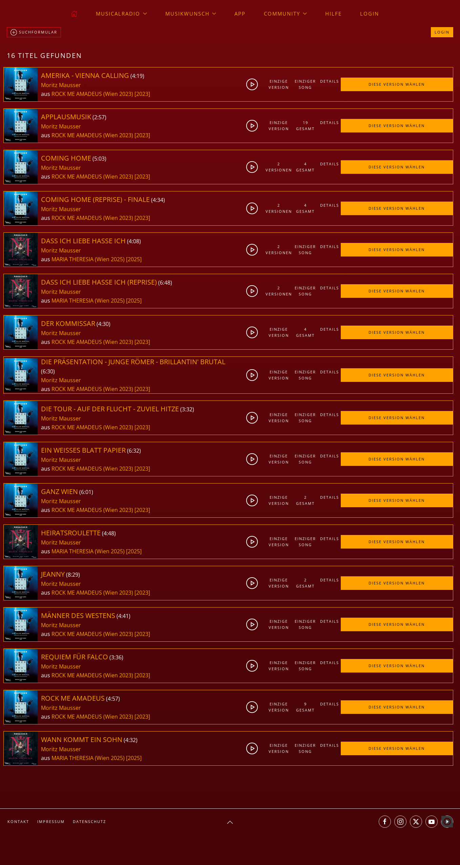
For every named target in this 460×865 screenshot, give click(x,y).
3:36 (116, 657)
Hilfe (333, 13)
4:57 (113, 698)
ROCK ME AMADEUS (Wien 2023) (92, 94)
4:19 (137, 76)
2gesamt (305, 500)
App (240, 13)
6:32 (134, 450)
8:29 (73, 574)
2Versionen (279, 166)
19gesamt (305, 125)
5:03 (99, 158)
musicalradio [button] (121, 13)
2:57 (99, 117)
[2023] (142, 94)
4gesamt (305, 166)
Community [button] (285, 13)
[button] (230, 822)
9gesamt (305, 707)
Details (329, 81)
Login (369, 13)
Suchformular (34, 32)
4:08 (134, 241)
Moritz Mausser (61, 85)
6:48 (165, 282)
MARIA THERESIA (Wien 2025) (88, 259)
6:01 (86, 492)
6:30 (48, 371)
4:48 (109, 533)
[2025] (134, 259)
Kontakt (18, 821)
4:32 (130, 740)
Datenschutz (89, 821)
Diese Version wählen (397, 84)
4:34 (158, 200)
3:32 (187, 409)
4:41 (123, 616)
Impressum (51, 821)
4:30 (103, 324)
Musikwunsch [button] (190, 13)
